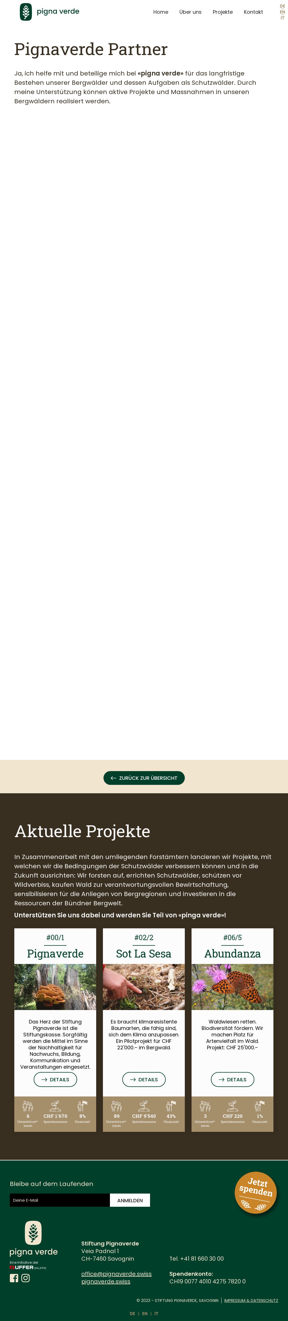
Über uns (190, 11)
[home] (80, 12)
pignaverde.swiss (105, 1281)
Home (160, 11)
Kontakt (253, 11)
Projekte (223, 11)
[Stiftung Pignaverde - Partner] (131, 426)
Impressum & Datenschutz (251, 1300)
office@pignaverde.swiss (116, 1274)
